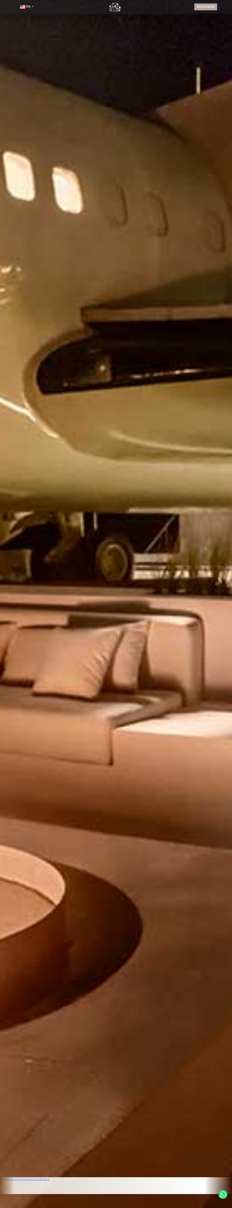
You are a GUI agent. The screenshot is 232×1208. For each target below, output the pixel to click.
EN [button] (25, 7)
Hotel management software (27, 1179)
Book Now (206, 7)
